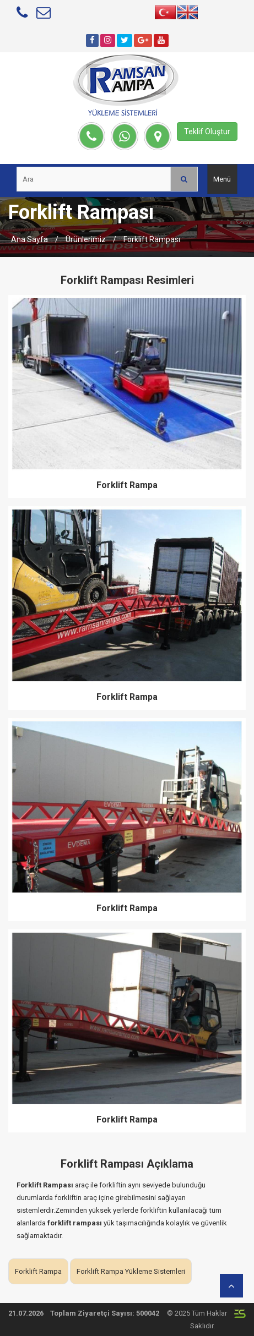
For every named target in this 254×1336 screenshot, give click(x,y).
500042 (147, 1313)
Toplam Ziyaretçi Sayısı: (92, 1313)
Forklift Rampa (127, 485)
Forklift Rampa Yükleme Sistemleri (131, 1271)
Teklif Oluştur (207, 131)
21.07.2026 (26, 1313)
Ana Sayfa (29, 239)
